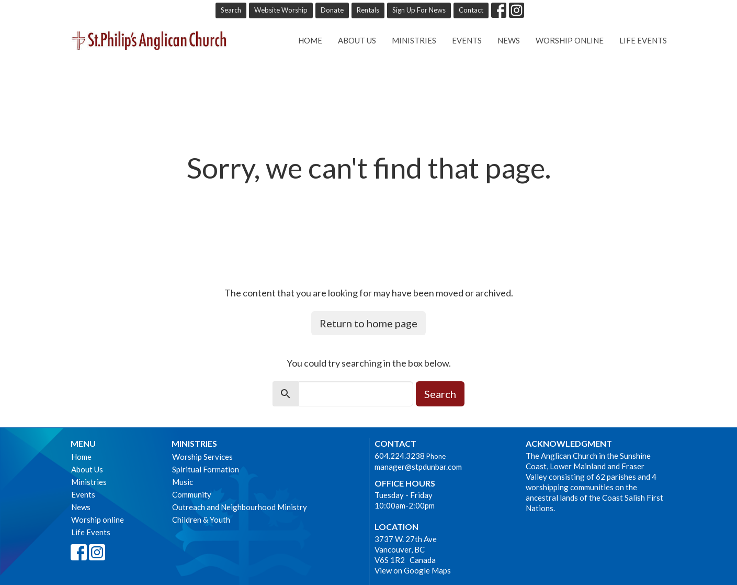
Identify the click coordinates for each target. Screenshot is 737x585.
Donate (332, 10)
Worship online (570, 40)
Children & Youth (201, 519)
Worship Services (202, 456)
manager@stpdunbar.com (418, 466)
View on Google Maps (413, 570)
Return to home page (368, 323)
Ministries (414, 40)
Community (191, 494)
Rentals (368, 10)
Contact (471, 10)
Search (231, 10)
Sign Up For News (419, 10)
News (508, 40)
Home (310, 40)
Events (467, 40)
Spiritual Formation (205, 469)
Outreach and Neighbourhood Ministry (239, 507)
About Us (357, 40)
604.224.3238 (400, 455)
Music (182, 482)
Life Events (643, 40)
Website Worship (281, 10)
